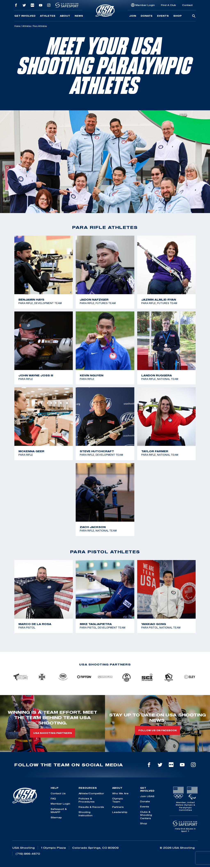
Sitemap (56, 817)
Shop (177, 16)
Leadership (119, 812)
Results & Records (91, 807)
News (79, 16)
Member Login (145, 5)
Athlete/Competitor (91, 793)
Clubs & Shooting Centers (146, 815)
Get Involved (24, 16)
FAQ (53, 798)
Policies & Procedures (87, 800)
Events (163, 16)
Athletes (47, 16)
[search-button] (194, 16)
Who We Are (120, 793)
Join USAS (147, 796)
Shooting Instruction (85, 813)
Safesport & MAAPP (59, 810)
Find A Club (168, 5)
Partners (118, 807)
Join (132, 16)
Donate (147, 16)
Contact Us (58, 793)
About (65, 16)
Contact (187, 5)
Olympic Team (117, 800)
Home (17, 26)
